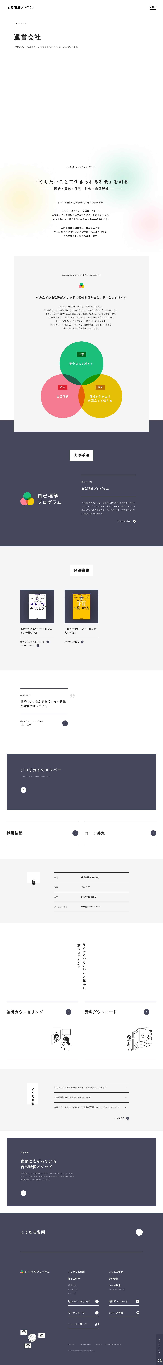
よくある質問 (116, 1272)
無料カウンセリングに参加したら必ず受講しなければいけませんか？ (90, 1107)
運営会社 (73, 1285)
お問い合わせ (72, 1344)
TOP (15, 23)
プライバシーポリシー (86, 1344)
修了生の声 (74, 1278)
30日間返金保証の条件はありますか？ (90, 1097)
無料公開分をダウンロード (34, 642)
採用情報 (113, 1278)
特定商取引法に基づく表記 (113, 1344)
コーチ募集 (115, 1285)
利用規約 (99, 1344)
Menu (153, 8)
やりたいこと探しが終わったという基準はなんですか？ (90, 1088)
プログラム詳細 (76, 1272)
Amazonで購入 (29, 645)
